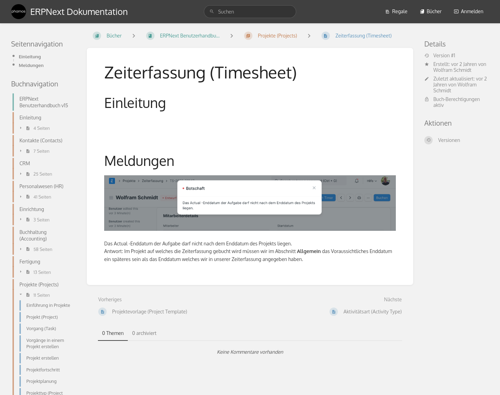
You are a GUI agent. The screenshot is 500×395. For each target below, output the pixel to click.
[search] (250, 11)
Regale (396, 11)
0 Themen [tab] (113, 333)
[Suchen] (211, 12)
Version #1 (439, 55)
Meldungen (31, 65)
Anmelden (468, 11)
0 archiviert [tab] (144, 333)
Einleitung (30, 56)
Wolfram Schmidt (452, 70)
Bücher (431, 11)
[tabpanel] (250, 352)
